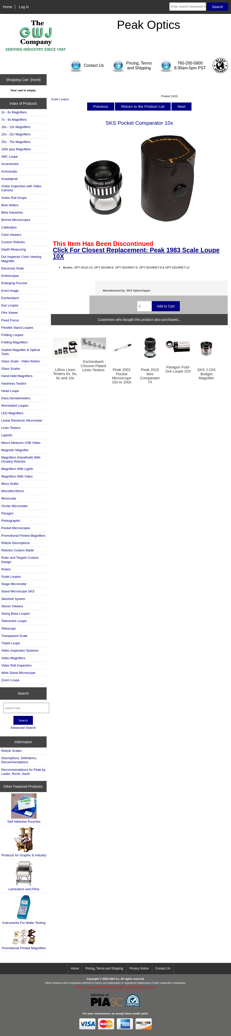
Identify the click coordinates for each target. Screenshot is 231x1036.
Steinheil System (13, 599)
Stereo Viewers (12, 606)
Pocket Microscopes (15, 528)
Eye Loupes (9, 305)
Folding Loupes (12, 335)
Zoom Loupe (10, 680)
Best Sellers (9, 205)
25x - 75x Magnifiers (15, 142)
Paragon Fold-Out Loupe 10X (178, 369)
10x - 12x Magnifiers (15, 127)
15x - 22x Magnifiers (15, 134)
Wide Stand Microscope (18, 673)
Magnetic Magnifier (15, 450)
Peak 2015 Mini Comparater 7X (150, 376)
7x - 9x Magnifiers (14, 119)
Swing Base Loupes (15, 613)
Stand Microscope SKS (17, 591)
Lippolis (6, 435)
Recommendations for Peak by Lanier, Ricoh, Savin (23, 772)
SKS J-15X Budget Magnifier (206, 374)
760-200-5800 (190, 63)
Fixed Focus (10, 320)
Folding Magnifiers (14, 342)
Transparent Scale (14, 636)
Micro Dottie (9, 484)
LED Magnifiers (12, 413)
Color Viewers (11, 235)
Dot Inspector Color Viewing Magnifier (21, 259)
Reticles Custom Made (17, 550)
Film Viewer (9, 313)
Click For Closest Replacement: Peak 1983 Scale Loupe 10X (136, 253)
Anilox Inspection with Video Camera (21, 188)
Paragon (7, 513)
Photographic (10, 521)
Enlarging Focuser (14, 283)
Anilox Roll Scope (14, 198)
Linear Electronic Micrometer (21, 420)
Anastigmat (9, 179)
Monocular (8, 498)
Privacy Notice (139, 968)
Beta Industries (12, 212)
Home (7, 7)
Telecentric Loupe (14, 621)
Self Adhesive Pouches (23, 808)
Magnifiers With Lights (17, 469)
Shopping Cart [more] (23, 80)
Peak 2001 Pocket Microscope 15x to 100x (121, 376)
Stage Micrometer (14, 584)
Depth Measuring (13, 249)
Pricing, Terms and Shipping (104, 968)
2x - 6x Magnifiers (14, 112)
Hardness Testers (13, 383)
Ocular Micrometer (14, 506)
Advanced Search (23, 728)
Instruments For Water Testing (23, 910)
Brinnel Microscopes (15, 220)
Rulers (6, 569)
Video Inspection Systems (19, 650)
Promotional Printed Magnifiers (23, 535)
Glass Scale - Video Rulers (20, 361)
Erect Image (10, 291)
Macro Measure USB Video (20, 443)
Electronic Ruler (12, 268)
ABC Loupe (9, 156)
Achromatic (9, 171)
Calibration (9, 227)
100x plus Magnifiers (16, 149)
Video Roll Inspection (16, 665)
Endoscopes (10, 276)
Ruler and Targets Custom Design (20, 560)
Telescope (8, 628)
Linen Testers (11, 428)
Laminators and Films (23, 876)
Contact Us (162, 968)
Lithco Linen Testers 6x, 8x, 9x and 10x (65, 374)
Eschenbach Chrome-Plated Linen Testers (93, 366)
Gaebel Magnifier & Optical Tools (20, 352)
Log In (24, 7)
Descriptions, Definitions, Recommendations (19, 760)
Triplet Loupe (10, 643)
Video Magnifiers (13, 658)
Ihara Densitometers (15, 398)
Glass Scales (10, 368)
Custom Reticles (13, 242)
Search (23, 693)
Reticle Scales (11, 751)
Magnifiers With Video (17, 476)
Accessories (10, 164)
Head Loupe (10, 391)
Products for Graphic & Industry (23, 842)
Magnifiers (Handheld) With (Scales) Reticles (20, 459)
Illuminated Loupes (14, 405)
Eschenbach (10, 298)
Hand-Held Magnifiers (16, 376)
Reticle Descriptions (15, 543)
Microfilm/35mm (12, 491)
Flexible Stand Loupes (17, 327)
